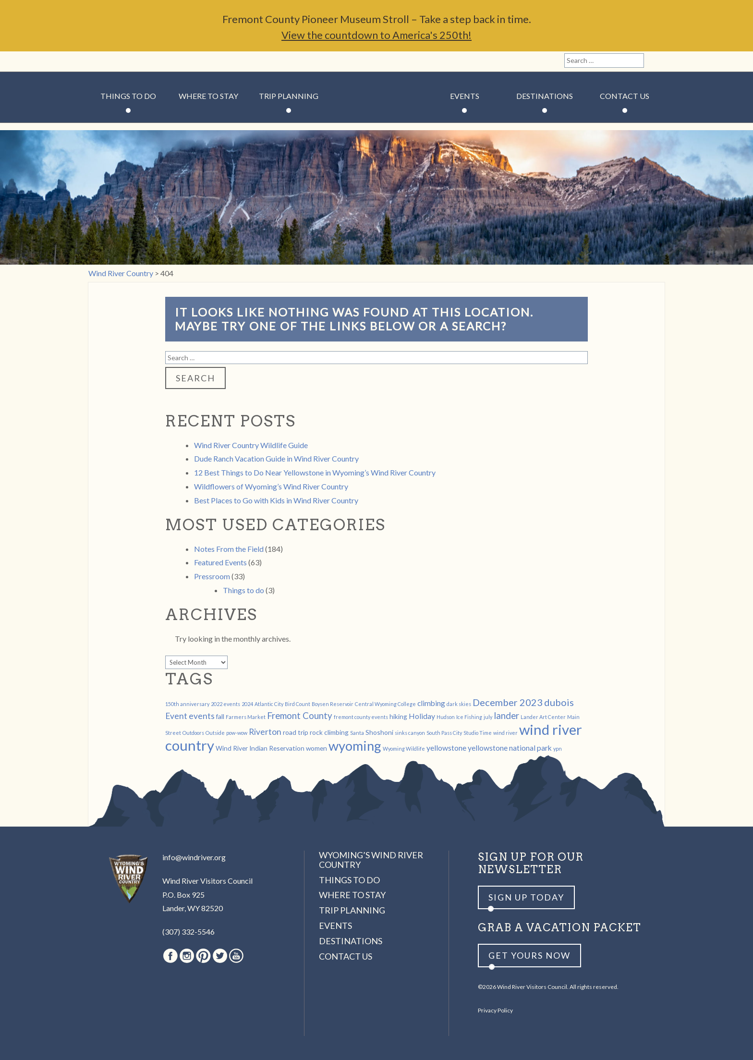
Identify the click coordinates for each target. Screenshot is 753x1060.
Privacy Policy (495, 1010)
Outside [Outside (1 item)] (215, 733)
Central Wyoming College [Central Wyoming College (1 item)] (385, 704)
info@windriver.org (194, 857)
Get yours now (529, 955)
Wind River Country (377, 125)
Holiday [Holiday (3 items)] (422, 715)
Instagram (115, 61)
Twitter (148, 61)
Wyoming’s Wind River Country (371, 860)
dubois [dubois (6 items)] (559, 702)
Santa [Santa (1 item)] (357, 733)
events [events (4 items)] (202, 716)
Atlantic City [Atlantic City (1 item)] (269, 704)
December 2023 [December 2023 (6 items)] (508, 702)
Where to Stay (208, 95)
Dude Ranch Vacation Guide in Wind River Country (276, 458)
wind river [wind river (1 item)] (505, 733)
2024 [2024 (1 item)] (247, 704)
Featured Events (220, 562)
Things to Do (128, 95)
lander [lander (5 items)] (506, 715)
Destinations (544, 95)
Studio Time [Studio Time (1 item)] (477, 733)
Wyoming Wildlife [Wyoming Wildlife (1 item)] (404, 748)
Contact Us (624, 95)
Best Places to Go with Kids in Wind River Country (276, 500)
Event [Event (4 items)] (176, 716)
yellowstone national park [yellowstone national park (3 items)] (510, 747)
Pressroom (212, 576)
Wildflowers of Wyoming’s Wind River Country (271, 486)
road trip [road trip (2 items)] (295, 732)
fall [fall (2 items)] (220, 716)
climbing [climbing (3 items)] (431, 702)
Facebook (99, 61)
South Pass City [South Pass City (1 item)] (444, 733)
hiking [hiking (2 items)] (398, 716)
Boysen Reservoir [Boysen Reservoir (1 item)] (332, 704)
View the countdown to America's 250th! (376, 34)
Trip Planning (288, 95)
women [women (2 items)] (316, 748)
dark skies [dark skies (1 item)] (459, 704)
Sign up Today (526, 897)
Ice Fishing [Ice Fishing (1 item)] (469, 717)
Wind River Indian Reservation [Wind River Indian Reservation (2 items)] (260, 748)
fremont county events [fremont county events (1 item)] (361, 717)
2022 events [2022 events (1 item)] (225, 704)
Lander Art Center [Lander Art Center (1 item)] (543, 717)
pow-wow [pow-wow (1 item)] (236, 733)
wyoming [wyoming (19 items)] (354, 746)
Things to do (243, 590)
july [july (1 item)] (488, 717)
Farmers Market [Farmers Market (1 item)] (246, 717)
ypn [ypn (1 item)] (557, 748)
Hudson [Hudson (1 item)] (446, 717)
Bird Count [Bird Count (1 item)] (297, 704)
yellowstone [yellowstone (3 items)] (446, 747)
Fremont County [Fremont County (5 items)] (299, 715)
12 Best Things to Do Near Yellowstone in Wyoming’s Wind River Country (315, 472)
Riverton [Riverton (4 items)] (265, 732)
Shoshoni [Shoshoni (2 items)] (379, 732)
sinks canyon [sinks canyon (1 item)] (410, 733)
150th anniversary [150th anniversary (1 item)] (187, 704)
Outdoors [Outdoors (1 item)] (193, 733)
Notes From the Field (229, 548)
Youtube (165, 61)
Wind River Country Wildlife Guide (251, 445)
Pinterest (131, 61)
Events (464, 95)
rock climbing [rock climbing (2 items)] (329, 732)
